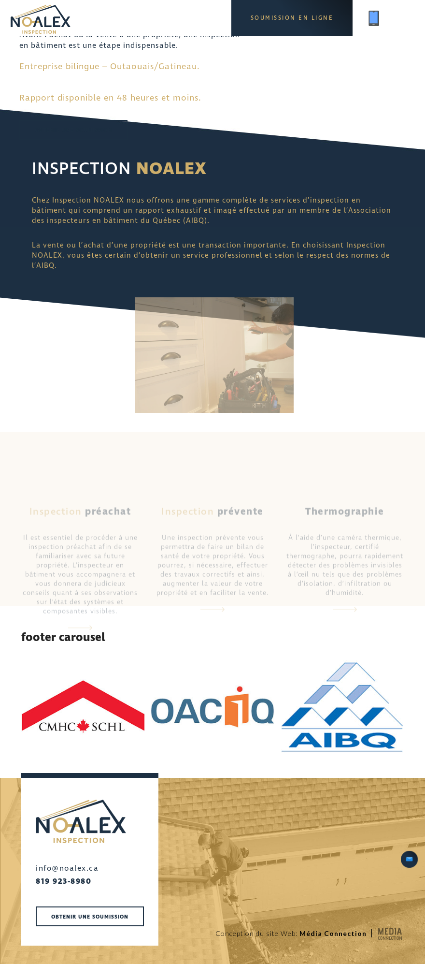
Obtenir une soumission (73, 130)
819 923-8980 (63, 881)
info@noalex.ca (67, 868)
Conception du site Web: (291, 933)
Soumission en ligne (292, 18)
